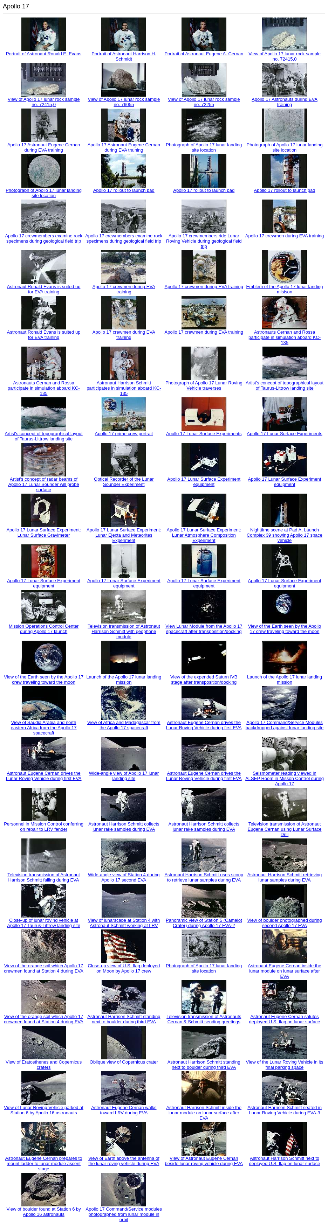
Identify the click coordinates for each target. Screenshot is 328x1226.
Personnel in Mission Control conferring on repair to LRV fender (43, 826)
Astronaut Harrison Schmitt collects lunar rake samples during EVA (123, 826)
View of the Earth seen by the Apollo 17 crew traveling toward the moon (284, 629)
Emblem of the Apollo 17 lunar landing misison (284, 289)
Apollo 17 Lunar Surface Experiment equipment (203, 481)
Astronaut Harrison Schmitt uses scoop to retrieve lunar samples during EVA (203, 877)
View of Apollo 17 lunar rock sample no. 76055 (124, 102)
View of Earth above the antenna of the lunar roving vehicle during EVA (123, 1161)
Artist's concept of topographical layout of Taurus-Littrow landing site (284, 385)
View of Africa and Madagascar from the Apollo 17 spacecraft (123, 725)
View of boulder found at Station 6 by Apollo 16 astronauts (44, 1211)
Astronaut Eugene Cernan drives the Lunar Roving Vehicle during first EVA (204, 725)
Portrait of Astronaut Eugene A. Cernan (203, 53)
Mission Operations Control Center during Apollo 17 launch (43, 629)
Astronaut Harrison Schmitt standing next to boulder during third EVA (123, 1019)
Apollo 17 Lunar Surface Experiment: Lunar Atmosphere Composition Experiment (204, 535)
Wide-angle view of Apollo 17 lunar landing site (124, 776)
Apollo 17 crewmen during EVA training (284, 235)
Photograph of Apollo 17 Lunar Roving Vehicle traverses (203, 385)
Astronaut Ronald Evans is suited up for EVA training (44, 289)
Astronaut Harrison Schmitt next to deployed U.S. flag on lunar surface (284, 1161)
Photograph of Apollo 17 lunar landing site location (204, 147)
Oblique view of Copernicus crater (124, 1062)
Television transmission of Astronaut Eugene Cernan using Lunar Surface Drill (285, 829)
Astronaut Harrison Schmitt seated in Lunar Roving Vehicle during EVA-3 (284, 1110)
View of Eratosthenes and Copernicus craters (44, 1064)
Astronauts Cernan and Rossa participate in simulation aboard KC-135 (284, 337)
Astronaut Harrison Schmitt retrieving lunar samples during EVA (284, 877)
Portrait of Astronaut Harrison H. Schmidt (123, 56)
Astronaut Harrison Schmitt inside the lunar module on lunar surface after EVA (203, 1113)
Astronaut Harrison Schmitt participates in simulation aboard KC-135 (124, 388)
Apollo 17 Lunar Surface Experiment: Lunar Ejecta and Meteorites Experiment (124, 535)
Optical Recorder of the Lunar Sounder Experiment (124, 481)
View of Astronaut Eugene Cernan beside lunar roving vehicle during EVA (204, 1161)
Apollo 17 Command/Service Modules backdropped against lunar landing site (285, 725)
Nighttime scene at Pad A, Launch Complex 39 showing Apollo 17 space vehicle (284, 535)
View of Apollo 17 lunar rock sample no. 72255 (204, 102)
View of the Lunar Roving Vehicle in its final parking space (284, 1064)
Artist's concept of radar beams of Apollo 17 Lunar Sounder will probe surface (43, 484)
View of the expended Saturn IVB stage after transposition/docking (203, 679)
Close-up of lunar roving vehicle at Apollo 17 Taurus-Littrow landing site (43, 923)
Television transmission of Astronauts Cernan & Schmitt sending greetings (203, 1019)
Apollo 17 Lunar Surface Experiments (203, 433)
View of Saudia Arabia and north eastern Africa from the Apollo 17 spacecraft (44, 728)
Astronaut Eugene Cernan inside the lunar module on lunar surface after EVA (284, 971)
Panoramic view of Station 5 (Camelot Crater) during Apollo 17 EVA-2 (204, 923)
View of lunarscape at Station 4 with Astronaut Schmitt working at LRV (124, 923)
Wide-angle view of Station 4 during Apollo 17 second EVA (124, 877)
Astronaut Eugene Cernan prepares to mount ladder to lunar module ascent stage (43, 1163)
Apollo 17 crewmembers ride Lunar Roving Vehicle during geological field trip (203, 241)
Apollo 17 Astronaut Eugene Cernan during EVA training (43, 147)
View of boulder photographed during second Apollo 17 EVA (284, 923)
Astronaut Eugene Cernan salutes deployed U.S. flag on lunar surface (284, 1019)
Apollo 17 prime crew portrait (124, 433)
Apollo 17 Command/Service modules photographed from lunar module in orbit (124, 1214)
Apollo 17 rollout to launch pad (124, 190)
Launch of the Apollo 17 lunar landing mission (123, 679)
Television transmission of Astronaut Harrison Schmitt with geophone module (124, 631)
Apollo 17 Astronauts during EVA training (284, 102)
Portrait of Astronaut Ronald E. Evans (43, 53)
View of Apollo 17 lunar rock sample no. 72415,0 (284, 56)
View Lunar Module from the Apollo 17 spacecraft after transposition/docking (203, 629)
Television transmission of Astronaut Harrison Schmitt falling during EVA (43, 877)
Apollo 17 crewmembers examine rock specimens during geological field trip (43, 238)
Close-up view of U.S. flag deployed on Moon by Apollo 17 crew (124, 968)
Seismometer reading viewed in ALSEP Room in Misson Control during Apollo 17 (284, 778)
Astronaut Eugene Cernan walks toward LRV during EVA (123, 1110)
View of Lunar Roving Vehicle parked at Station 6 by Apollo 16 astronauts (43, 1110)
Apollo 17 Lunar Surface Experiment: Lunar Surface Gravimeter (43, 532)
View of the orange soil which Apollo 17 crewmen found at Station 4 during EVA (43, 968)
